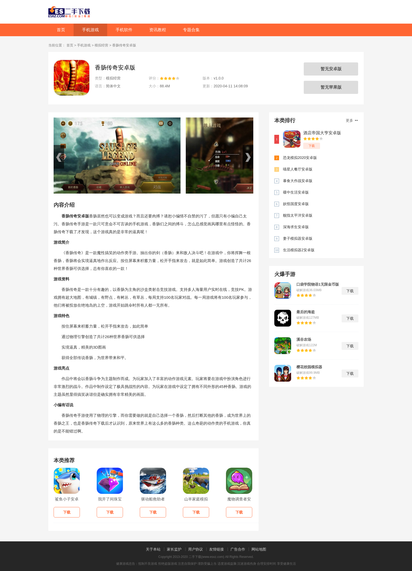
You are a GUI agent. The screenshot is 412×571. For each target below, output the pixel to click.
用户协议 (195, 549)
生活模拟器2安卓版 (299, 250)
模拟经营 (101, 45)
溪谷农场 (303, 339)
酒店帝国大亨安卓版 (322, 133)
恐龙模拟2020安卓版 (300, 158)
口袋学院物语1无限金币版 (317, 284)
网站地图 (258, 549)
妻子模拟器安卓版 (297, 238)
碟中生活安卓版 (296, 192)
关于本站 (153, 549)
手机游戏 (90, 30)
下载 (311, 146)
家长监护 (174, 549)
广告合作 (237, 549)
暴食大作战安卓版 (297, 181)
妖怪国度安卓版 (296, 204)
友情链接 (216, 549)
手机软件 (124, 30)
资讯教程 (157, 30)
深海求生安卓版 (296, 227)
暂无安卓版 (331, 69)
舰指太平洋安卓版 (297, 215)
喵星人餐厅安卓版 (297, 169)
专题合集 (191, 30)
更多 (352, 120)
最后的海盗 (305, 312)
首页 (61, 30)
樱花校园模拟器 (309, 367)
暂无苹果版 (331, 87)
